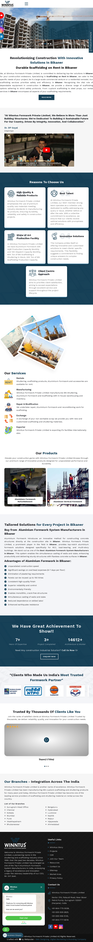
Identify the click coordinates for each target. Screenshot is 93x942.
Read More (46, 97)
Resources (54, 863)
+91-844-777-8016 (60, 920)
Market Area (55, 874)
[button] (87, 485)
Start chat (24, 918)
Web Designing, (43, 939)
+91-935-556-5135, (60, 916)
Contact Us (55, 866)
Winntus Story (56, 847)
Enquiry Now (49, 657)
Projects (53, 851)
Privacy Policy (56, 878)
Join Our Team (57, 859)
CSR (52, 855)
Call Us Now (68, 650)
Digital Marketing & (59, 939)
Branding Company (77, 939)
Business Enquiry (12, 935)
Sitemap (54, 870)
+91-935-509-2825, (60, 912)
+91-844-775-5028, (60, 908)
